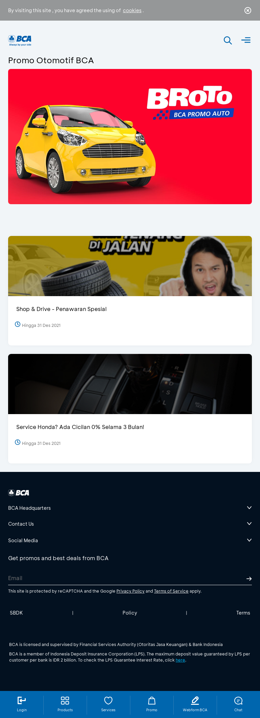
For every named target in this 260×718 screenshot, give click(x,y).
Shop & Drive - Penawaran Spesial (61, 308)
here (180, 660)
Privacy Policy (130, 591)
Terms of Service (171, 591)
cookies (132, 10)
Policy (130, 612)
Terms (243, 612)
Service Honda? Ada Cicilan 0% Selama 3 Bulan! (80, 426)
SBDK (16, 612)
